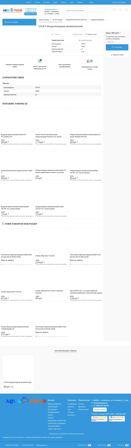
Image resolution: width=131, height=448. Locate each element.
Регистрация (121, 2)
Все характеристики (85, 40)
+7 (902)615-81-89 (30, 11)
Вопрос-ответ (83, 409)
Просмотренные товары (65, 351)
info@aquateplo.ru (51, 9)
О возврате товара (77, 34)
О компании (72, 404)
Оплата (37, 2)
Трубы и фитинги (54, 429)
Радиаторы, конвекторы (57, 420)
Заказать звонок (30, 14)
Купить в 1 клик (117, 55)
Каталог (28, 2)
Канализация (53, 407)
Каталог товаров (19, 22)
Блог (71, 2)
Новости (64, 2)
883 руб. (8, 387)
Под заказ (110, 42)
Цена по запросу (17, 261)
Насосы (51, 418)
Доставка (46, 2)
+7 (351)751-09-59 (30, 9)
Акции (55, 2)
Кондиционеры (53, 412)
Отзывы (79, 2)
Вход (114, 2)
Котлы (50, 415)
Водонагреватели (54, 404)
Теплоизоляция (54, 426)
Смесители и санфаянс (57, 423)
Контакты (71, 415)
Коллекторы (52, 409)
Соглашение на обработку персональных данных (66, 434)
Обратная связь (10, 445)
